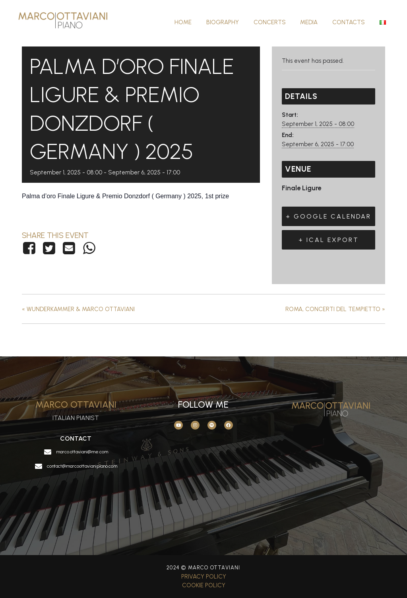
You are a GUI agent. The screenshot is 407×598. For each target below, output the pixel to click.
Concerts (279, 22)
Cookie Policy (203, 585)
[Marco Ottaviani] (67, 21)
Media (315, 22)
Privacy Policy (203, 576)
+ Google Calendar (328, 216)
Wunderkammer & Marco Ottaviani (78, 309)
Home (197, 22)
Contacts (352, 22)
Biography (234, 22)
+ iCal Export (328, 240)
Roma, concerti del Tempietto (335, 309)
